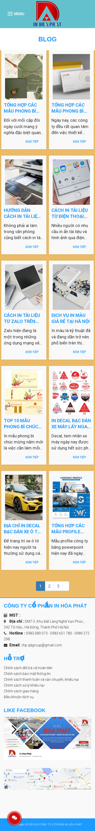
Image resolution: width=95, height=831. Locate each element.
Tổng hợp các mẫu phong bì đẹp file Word (68, 107)
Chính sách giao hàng (21, 691)
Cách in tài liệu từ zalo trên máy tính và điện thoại (23, 318)
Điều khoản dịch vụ (19, 697)
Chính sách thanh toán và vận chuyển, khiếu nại (41, 679)
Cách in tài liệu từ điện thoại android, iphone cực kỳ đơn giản (71, 213)
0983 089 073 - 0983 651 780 (49, 633)
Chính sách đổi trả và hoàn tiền (28, 668)
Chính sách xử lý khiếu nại (24, 685)
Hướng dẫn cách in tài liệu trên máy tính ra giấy (22, 213)
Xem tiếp (32, 141)
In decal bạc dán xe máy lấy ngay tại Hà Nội (71, 423)
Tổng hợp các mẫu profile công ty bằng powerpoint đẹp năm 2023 (70, 528)
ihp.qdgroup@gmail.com (42, 645)
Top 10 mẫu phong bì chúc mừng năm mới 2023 (21, 423)
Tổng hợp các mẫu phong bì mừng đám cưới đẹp (22, 107)
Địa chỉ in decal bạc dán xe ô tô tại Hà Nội (22, 528)
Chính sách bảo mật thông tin (27, 674)
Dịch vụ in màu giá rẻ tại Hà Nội (71, 318)
